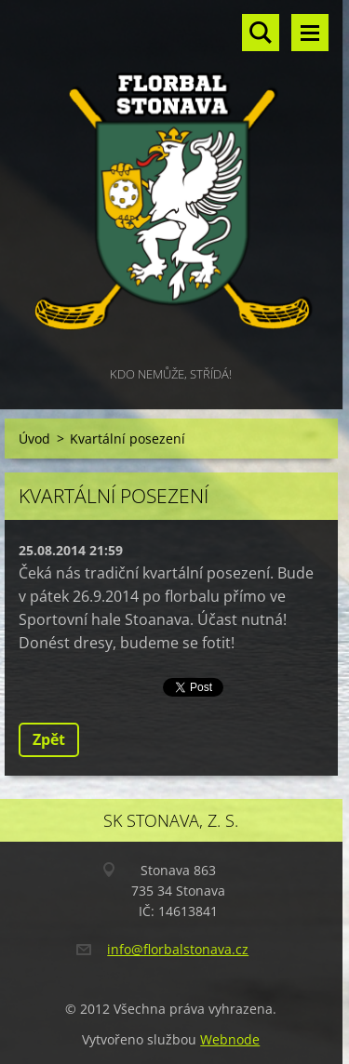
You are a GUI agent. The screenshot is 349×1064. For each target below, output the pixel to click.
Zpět (49, 739)
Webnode (230, 1039)
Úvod (34, 438)
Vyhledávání (260, 32)
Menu (310, 32)
